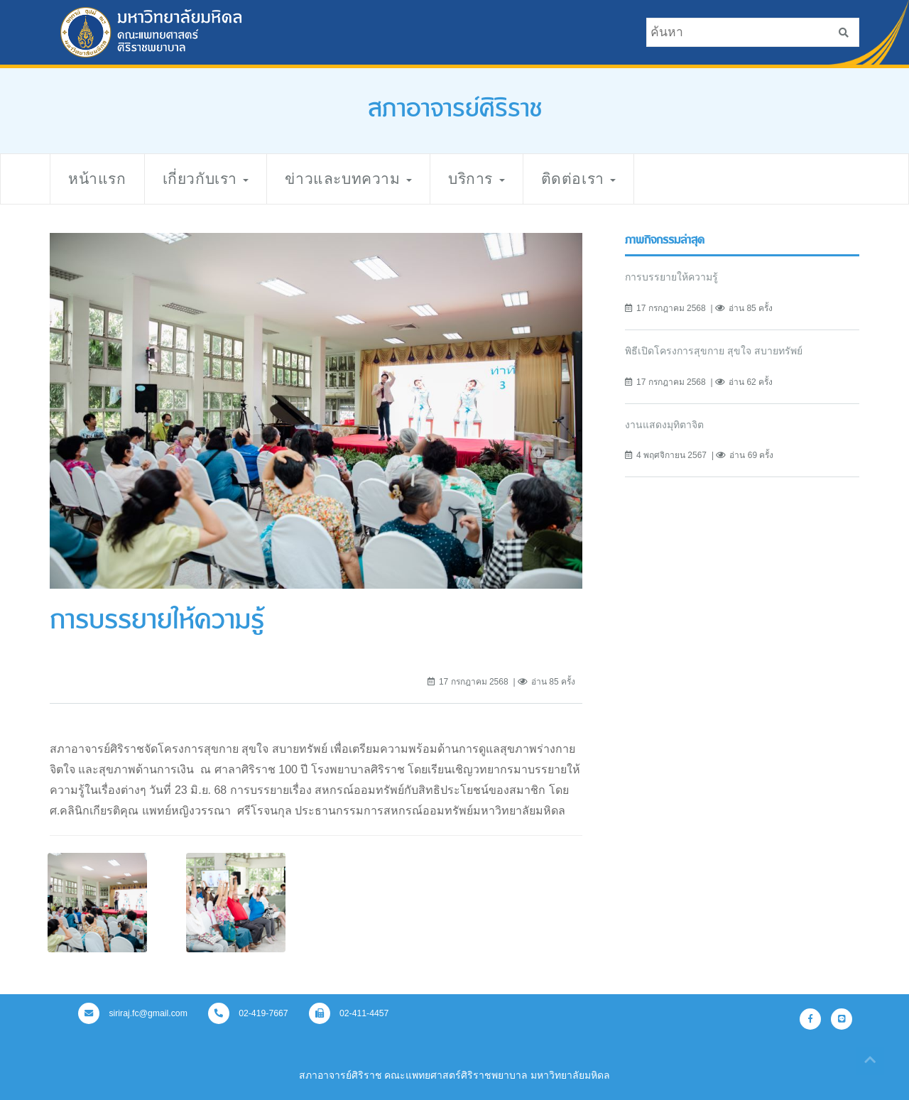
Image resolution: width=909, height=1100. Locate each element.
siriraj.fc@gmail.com (132, 1013)
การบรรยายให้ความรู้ (671, 277)
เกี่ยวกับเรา (206, 178)
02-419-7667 (248, 1013)
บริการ (476, 178)
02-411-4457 (349, 1013)
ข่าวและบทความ (348, 178)
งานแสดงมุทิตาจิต (664, 424)
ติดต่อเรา (578, 178)
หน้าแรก (97, 178)
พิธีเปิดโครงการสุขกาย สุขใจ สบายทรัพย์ (713, 350)
